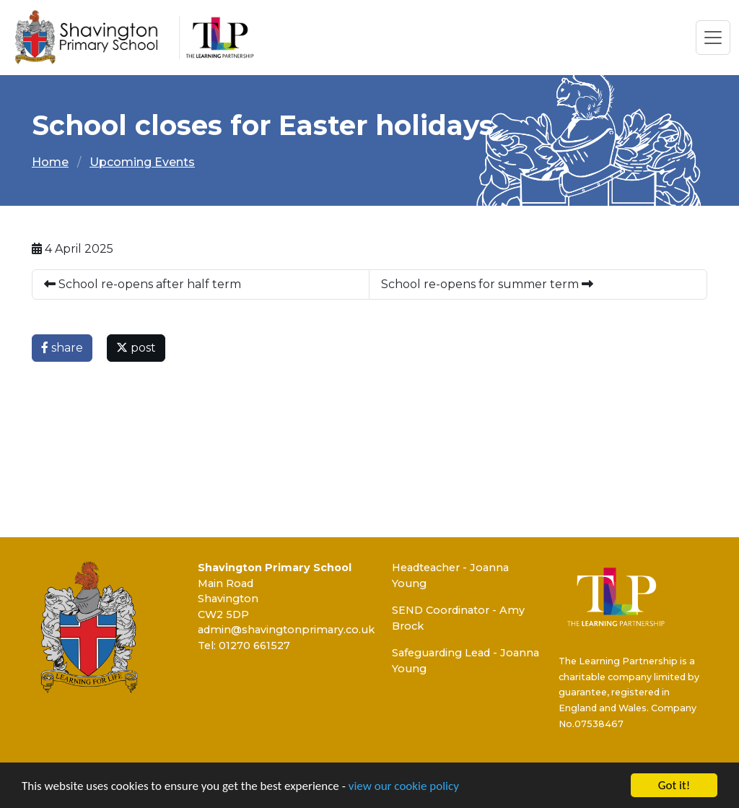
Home (50, 162)
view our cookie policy (404, 786)
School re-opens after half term (142, 284)
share (62, 348)
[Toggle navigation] (713, 37)
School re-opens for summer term (487, 284)
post (136, 348)
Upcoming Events (142, 162)
